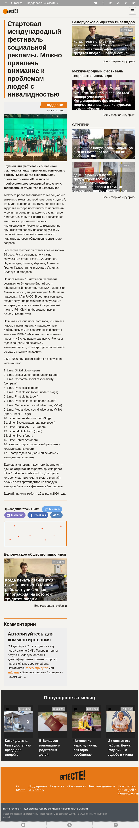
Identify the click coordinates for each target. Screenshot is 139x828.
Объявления (76, 786)
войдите (13, 672)
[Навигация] (132, 10)
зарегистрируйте (37, 668)
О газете (17, 3)
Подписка (57, 786)
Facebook (38, 515)
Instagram (15, 515)
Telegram (52, 509)
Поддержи (54, 105)
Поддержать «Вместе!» (42, 3)
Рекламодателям (102, 786)
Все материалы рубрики (50, 605)
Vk (56, 515)
